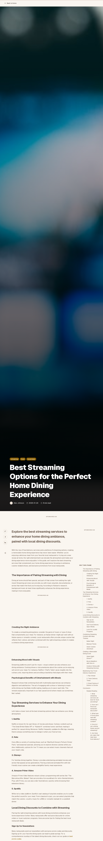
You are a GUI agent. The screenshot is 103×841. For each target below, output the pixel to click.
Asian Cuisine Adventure (91, 684)
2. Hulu (89, 638)
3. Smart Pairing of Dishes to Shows (92, 720)
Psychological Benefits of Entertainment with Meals (92, 622)
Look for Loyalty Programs (92, 666)
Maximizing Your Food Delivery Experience (90, 708)
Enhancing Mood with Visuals (92, 615)
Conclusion (86, 724)
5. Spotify (90, 648)
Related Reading (92, 727)
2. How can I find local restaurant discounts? (94, 744)
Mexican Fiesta (91, 680)
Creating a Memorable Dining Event (90, 689)
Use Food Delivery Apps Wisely (93, 662)
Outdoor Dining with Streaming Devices (93, 703)
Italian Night (90, 677)
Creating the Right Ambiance (92, 611)
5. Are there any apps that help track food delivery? (95, 772)
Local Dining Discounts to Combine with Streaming (91, 652)
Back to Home (10, 3)
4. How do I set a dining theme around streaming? (94, 763)
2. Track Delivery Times (92, 715)
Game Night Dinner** (90, 693)
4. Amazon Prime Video (92, 644)
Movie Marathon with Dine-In (92, 698)
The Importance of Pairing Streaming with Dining (91, 606)
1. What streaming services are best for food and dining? (94, 734)
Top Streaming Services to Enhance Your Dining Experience (90, 630)
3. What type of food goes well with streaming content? (94, 753)
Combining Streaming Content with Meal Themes (90, 672)
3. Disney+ (90, 641)
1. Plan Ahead (91, 712)
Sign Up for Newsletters (90, 657)
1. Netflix (89, 635)
